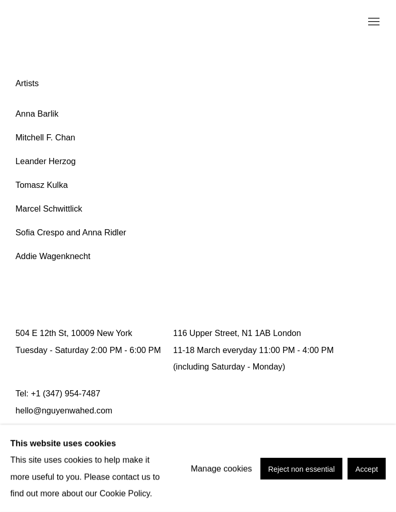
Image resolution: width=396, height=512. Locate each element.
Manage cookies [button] (221, 468)
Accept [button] (366, 469)
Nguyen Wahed (46, 22)
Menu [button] (373, 22)
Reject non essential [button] (301, 469)
